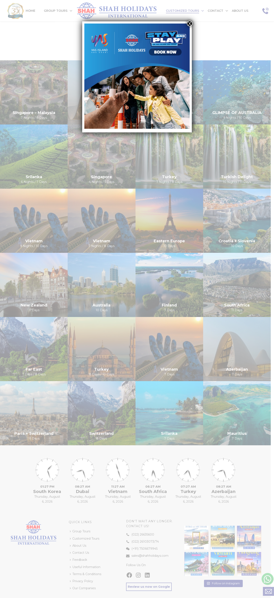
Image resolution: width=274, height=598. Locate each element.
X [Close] (189, 23)
